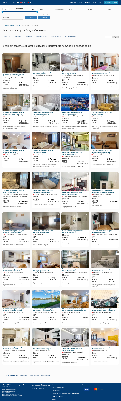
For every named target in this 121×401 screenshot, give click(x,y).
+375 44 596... (53, 161)
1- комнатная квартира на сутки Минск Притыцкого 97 (13, 348)
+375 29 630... (53, 201)
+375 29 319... (23, 203)
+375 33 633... (53, 320)
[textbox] (59, 9)
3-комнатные (28, 36)
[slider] (2, 12)
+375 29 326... (82, 163)
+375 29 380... (112, 83)
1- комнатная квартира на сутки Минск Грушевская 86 (72, 231)
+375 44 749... (23, 85)
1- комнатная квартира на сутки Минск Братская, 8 (102, 348)
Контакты (55, 385)
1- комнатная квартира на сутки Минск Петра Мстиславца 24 (43, 348)
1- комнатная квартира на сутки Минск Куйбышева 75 (102, 231)
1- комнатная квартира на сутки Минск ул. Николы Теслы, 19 (13, 113)
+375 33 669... (23, 320)
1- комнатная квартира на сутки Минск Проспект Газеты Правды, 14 (103, 309)
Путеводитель (56, 390)
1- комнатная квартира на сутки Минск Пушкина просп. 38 (13, 270)
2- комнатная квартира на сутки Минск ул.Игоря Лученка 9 (43, 191)
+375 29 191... (112, 123)
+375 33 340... (23, 161)
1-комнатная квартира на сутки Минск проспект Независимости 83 (103, 191)
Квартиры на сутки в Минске (19, 385)
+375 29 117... (82, 203)
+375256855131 (38, 389)
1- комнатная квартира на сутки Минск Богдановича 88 (13, 151)
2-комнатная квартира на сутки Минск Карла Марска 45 (43, 151)
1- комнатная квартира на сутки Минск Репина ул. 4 (102, 113)
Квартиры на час (34, 375)
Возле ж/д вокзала (56, 36)
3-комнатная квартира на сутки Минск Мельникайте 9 (72, 349)
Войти (100, 2)
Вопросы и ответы (57, 396)
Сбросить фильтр (45, 14)
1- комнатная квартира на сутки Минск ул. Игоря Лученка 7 (13, 231)
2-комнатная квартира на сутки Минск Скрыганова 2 (72, 73)
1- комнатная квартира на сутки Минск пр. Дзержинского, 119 (102, 151)
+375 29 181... (53, 242)
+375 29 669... (82, 280)
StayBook (6, 2)
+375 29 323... (23, 358)
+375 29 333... (82, 123)
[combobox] (45, 9)
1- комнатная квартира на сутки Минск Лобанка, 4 (102, 270)
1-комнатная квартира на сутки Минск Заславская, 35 (72, 113)
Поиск (31, 17)
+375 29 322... (82, 85)
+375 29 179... (23, 280)
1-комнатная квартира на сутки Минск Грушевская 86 (72, 153)
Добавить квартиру (111, 2)
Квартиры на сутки (76, 2)
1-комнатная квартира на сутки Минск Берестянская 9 (72, 193)
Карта (115, 37)
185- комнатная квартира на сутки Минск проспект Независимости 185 (74, 309)
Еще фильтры (44, 17)
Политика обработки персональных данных (65, 393)
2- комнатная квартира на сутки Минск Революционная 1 (43, 113)
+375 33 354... (53, 123)
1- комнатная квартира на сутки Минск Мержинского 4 (72, 270)
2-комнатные (17, 36)
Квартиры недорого (70, 36)
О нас (53, 399)
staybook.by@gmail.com (41, 385)
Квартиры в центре (41, 36)
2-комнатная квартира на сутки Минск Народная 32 (43, 73)
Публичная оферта (58, 388)
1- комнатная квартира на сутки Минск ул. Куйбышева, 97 (43, 270)
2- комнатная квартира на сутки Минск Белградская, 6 (13, 191)
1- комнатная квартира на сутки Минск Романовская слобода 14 (13, 309)
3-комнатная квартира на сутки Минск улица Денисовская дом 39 (44, 309)
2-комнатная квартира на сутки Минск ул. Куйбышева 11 (13, 75)
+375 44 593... (82, 240)
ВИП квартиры (45, 375)
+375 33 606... (23, 123)
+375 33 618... (53, 83)
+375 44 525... (112, 358)
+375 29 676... (53, 280)
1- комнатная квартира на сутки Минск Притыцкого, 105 (102, 73)
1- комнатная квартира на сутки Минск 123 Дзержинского (43, 231)
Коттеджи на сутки (90, 2)
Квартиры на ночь (21, 375)
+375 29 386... (112, 161)
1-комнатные (6, 36)
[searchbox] (45, 9)
